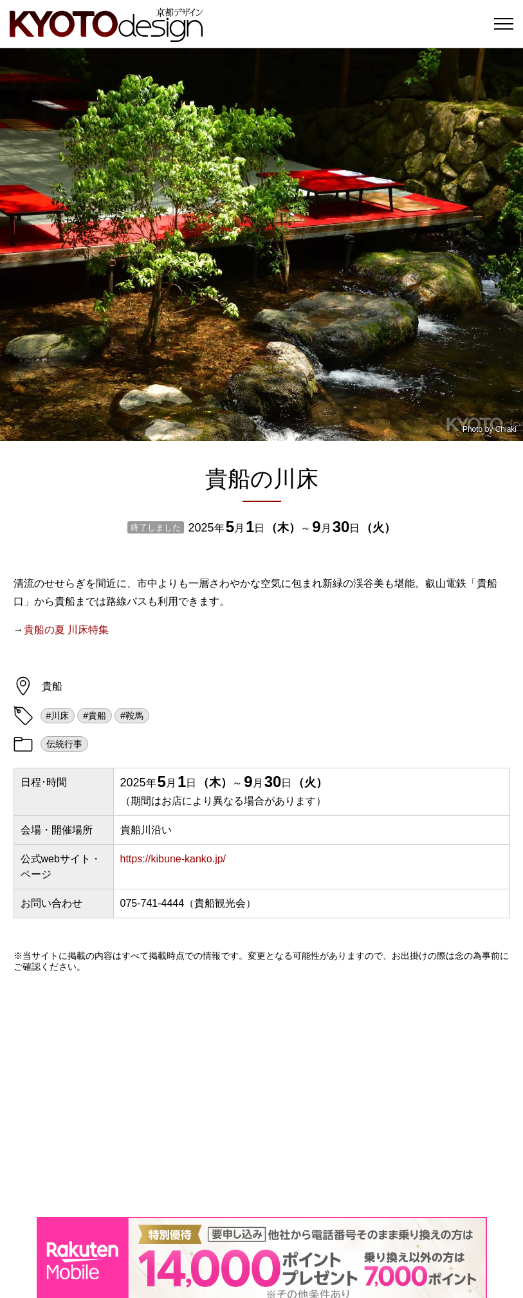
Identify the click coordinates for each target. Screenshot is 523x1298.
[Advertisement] (262, 1095)
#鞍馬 (131, 715)
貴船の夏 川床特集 (66, 629)
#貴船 (94, 715)
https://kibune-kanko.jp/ (173, 858)
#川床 (57, 715)
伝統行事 (64, 744)
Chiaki (506, 429)
